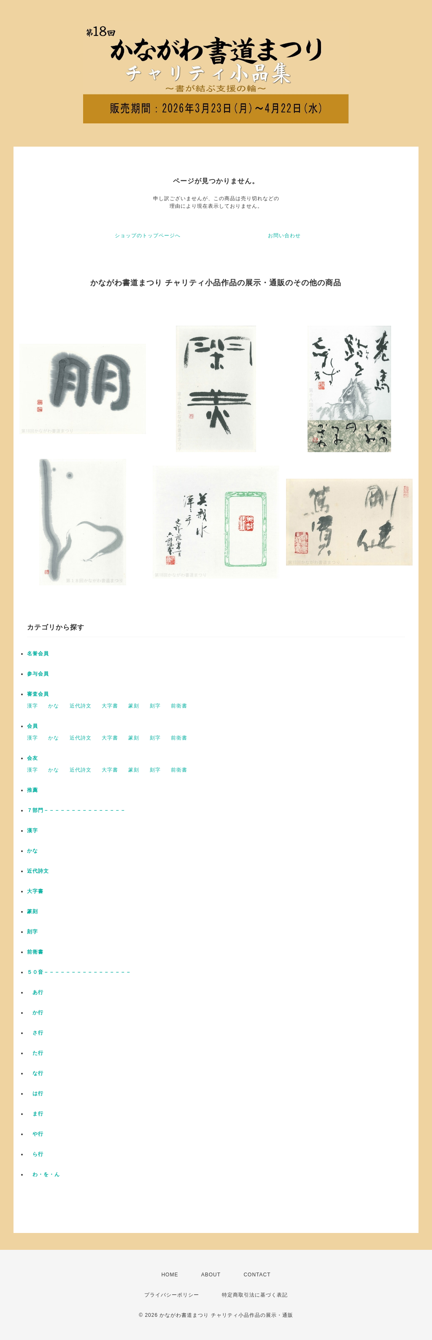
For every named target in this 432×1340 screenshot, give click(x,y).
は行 (35, 1093)
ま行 (35, 1114)
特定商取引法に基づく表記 (255, 1295)
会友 (32, 758)
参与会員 (38, 674)
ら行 (35, 1154)
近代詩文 (81, 706)
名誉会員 (38, 654)
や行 (35, 1134)
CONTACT (256, 1275)
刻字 (155, 706)
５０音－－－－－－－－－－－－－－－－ (79, 972)
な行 (35, 1073)
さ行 (35, 1033)
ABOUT (211, 1275)
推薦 (32, 790)
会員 (32, 726)
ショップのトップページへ (148, 236)
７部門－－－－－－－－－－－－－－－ (76, 810)
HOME (169, 1275)
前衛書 (179, 706)
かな (53, 706)
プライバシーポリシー (171, 1295)
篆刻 (133, 706)
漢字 (32, 706)
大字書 (110, 706)
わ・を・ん (43, 1174)
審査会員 (38, 694)
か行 (35, 1013)
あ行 (35, 992)
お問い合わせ (284, 236)
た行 (35, 1053)
